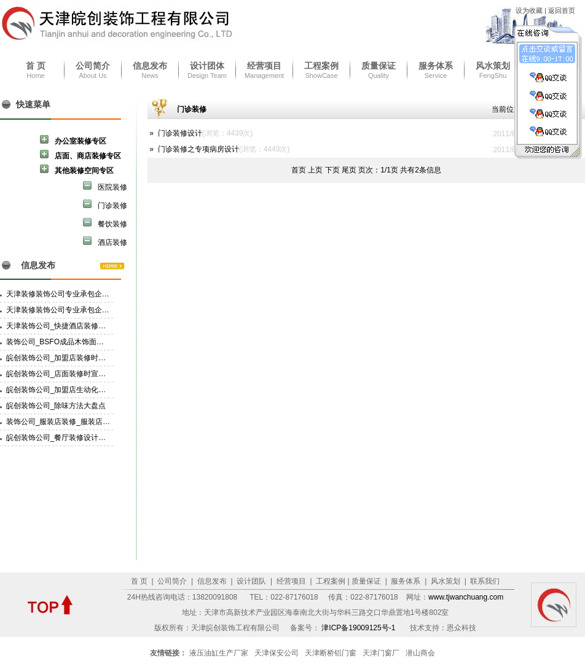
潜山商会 (420, 653)
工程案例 (321, 66)
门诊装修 (105, 204)
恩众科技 (461, 628)
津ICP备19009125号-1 (359, 628)
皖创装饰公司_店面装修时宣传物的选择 (71, 373)
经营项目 (264, 66)
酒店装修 (105, 241)
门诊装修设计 (180, 133)
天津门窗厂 (381, 653)
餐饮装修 (105, 223)
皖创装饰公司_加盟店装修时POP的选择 (71, 357)
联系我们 (484, 581)
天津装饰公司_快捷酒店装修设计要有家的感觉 (82, 326)
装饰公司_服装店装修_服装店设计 (61, 421)
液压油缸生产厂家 (218, 653)
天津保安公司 (276, 653)
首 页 (35, 66)
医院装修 (105, 186)
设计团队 (250, 581)
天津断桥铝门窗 (330, 653)
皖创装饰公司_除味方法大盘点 (56, 405)
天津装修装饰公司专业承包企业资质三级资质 (80, 310)
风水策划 (493, 66)
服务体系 (435, 66)
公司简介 (93, 66)
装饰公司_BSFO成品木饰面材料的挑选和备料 (80, 342)
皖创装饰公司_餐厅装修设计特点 (60, 437)
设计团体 (207, 66)
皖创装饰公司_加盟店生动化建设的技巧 (71, 389)
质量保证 (378, 66)
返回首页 (561, 10)
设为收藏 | (532, 10)
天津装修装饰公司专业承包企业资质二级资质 (80, 294)
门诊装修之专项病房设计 (198, 149)
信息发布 (150, 66)
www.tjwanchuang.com (465, 597)
